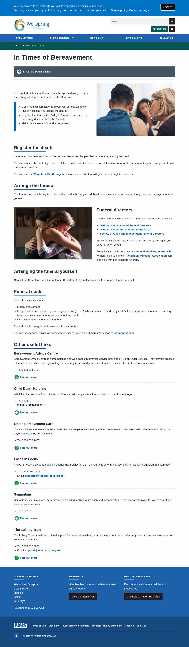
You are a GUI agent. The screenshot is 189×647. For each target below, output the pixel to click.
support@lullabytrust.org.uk (42, 550)
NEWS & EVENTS (133, 38)
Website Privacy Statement (107, 625)
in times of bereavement (33, 45)
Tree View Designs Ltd (38, 635)
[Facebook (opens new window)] (16, 635)
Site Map (141, 625)
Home (16, 45)
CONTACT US (166, 38)
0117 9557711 (36, 607)
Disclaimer (54, 625)
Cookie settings (139, 10)
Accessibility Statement (76, 625)
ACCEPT (167, 7)
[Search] (139, 21)
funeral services (146, 251)
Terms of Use (38, 625)
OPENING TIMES (24, 38)
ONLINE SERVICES (59, 38)
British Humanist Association (148, 255)
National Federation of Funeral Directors (125, 229)
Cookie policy (119, 10)
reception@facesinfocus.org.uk (44, 475)
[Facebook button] (172, 29)
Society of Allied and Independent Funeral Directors (132, 233)
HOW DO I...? (97, 38)
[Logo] (32, 25)
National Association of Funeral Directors (125, 225)
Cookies (129, 625)
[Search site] (172, 21)
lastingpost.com (124, 333)
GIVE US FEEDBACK (83, 596)
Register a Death (44, 174)
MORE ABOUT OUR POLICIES (143, 596)
